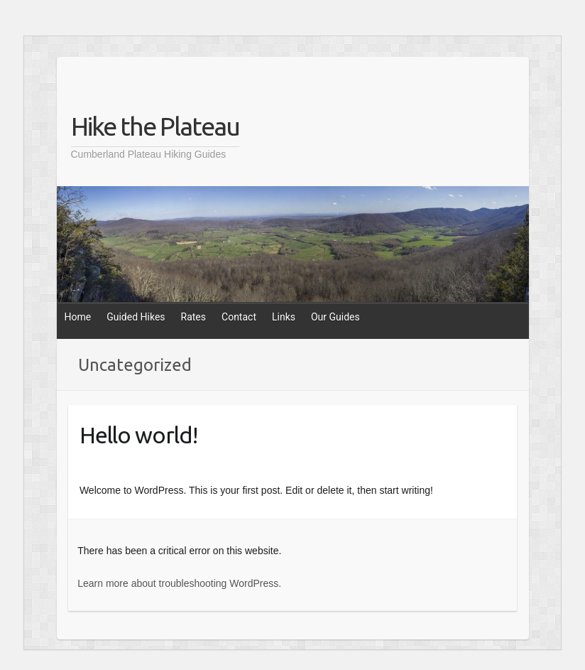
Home (78, 317)
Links (283, 317)
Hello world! (138, 435)
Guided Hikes (135, 317)
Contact (239, 317)
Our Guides (335, 317)
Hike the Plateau (155, 126)
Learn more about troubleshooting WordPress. (179, 583)
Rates (193, 317)
